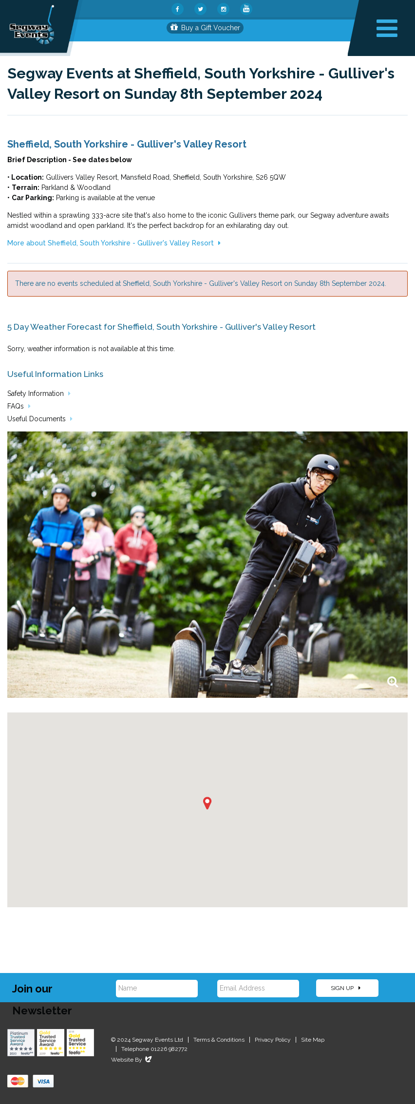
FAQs (19, 406)
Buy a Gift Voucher (205, 27)
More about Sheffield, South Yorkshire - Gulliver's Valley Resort (114, 243)
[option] (207, 564)
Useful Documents (40, 419)
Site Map (312, 1039)
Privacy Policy (273, 1039)
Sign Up (345, 988)
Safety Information (39, 393)
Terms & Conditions (219, 1039)
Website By (132, 1059)
